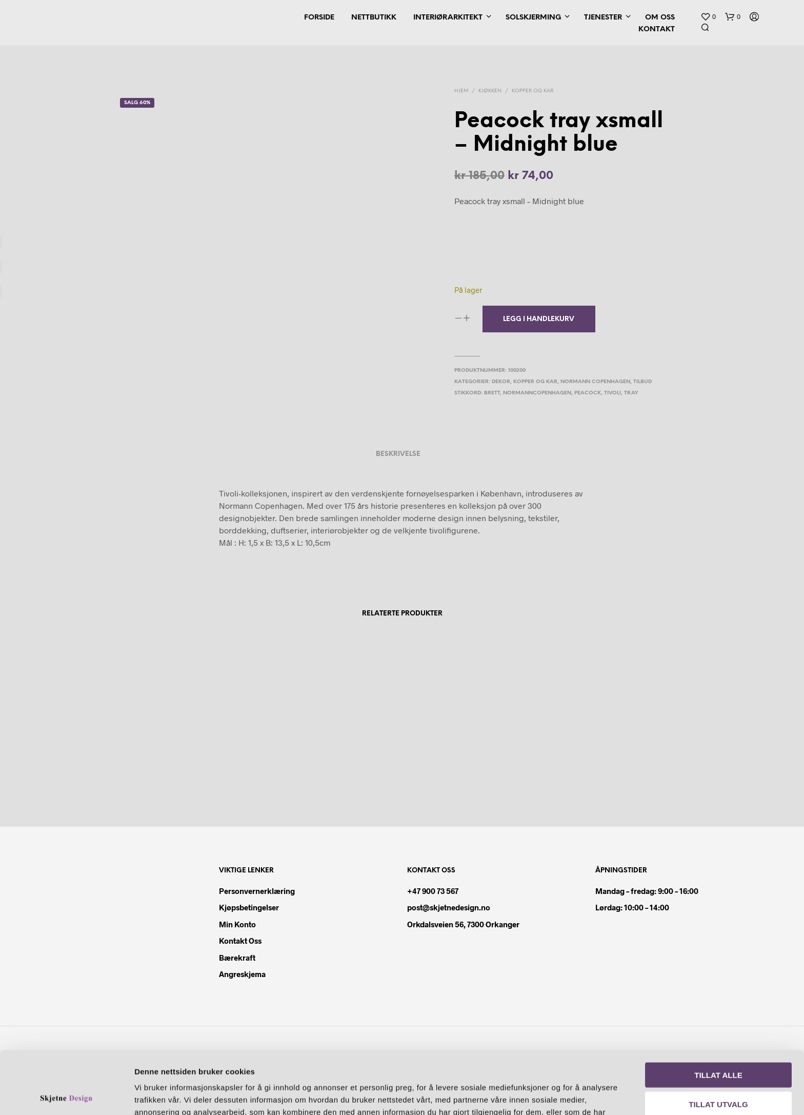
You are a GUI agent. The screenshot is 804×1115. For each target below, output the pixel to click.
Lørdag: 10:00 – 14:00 (632, 907)
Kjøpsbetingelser (249, 907)
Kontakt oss (240, 940)
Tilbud (642, 382)
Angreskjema (242, 974)
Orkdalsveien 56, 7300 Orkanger (463, 924)
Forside (319, 18)
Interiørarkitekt (448, 18)
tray (631, 393)
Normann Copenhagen (595, 382)
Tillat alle (718, 1012)
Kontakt (656, 29)
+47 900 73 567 (432, 890)
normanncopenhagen (537, 393)
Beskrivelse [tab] (398, 454)
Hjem (461, 91)
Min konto (237, 924)
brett (492, 393)
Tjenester (603, 18)
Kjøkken (489, 91)
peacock (587, 393)
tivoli (612, 393)
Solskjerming (533, 18)
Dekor (501, 382)
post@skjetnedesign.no (448, 907)
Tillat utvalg (718, 1041)
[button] (708, 17)
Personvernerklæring (257, 890)
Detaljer (588, 1094)
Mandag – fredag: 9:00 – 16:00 (646, 890)
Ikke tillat (718, 1070)
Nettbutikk (373, 18)
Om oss (660, 18)
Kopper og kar (532, 91)
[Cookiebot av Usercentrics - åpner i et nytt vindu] (66, 1095)
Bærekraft (237, 957)
